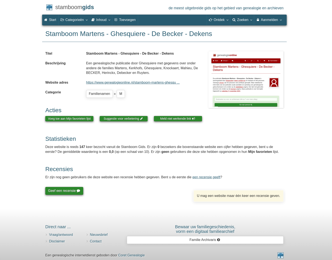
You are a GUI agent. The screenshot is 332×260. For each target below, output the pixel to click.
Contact (96, 241)
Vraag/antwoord (61, 234)
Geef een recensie (64, 190)
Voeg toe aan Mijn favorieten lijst (69, 118)
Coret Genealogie (131, 255)
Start (50, 20)
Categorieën (74, 20)
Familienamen (99, 93)
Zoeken (242, 20)
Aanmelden (268, 20)
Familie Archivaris (205, 240)
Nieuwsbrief (99, 234)
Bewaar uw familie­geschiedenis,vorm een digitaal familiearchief (205, 229)
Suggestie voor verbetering (123, 118)
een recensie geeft (206, 177)
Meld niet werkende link (177, 118)
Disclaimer (57, 241)
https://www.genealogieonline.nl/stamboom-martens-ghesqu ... (133, 82)
